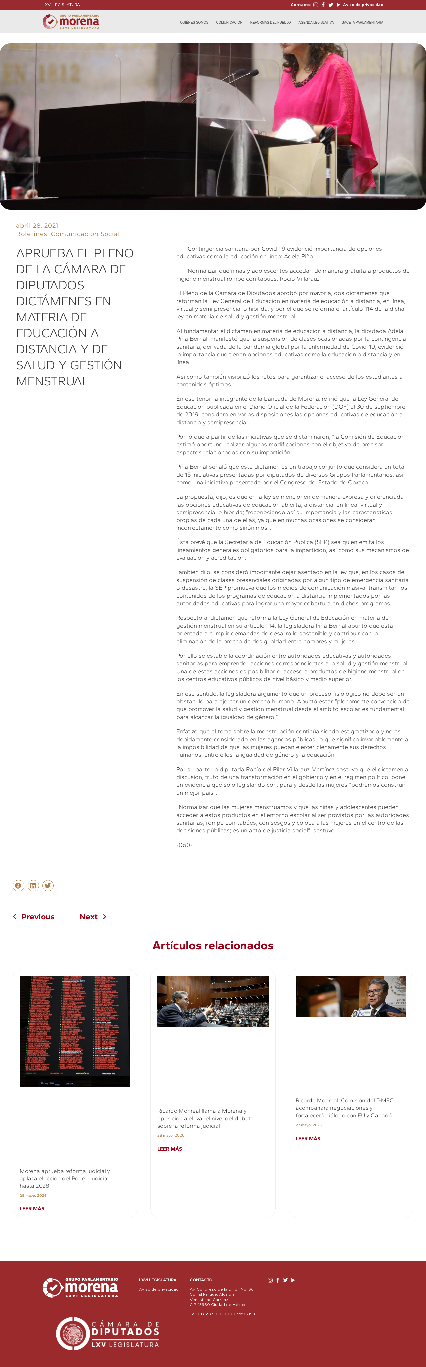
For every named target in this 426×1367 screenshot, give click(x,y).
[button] (18, 885)
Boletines (31, 234)
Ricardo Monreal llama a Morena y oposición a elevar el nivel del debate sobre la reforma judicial (205, 1118)
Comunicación (229, 22)
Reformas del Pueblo (270, 22)
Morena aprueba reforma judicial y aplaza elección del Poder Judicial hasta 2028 (65, 1178)
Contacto (301, 5)
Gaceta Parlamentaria (362, 22)
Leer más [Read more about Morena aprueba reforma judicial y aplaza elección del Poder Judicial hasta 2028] (32, 1208)
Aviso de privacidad (362, 5)
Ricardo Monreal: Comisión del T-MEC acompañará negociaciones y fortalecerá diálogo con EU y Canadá (345, 1108)
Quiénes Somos (194, 22)
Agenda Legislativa (316, 22)
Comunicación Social (85, 234)
